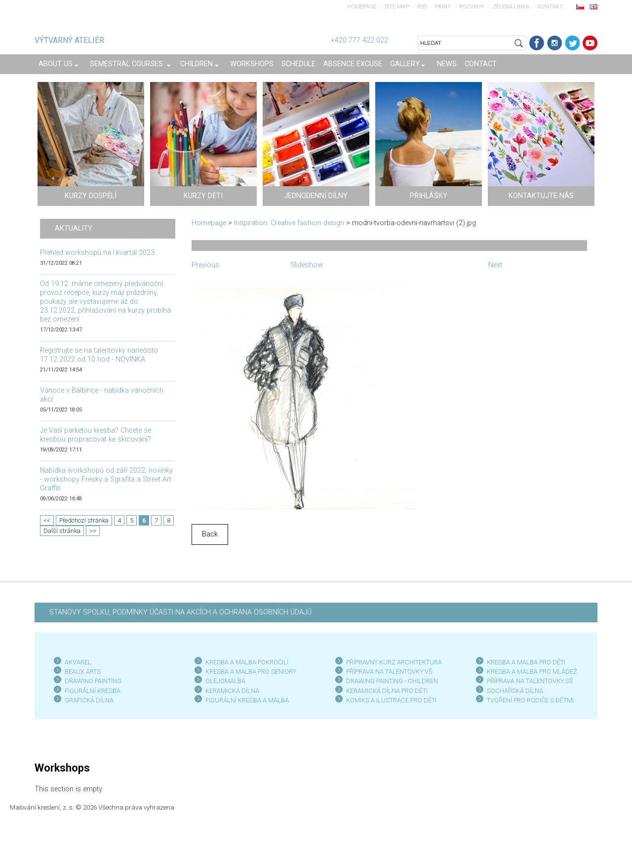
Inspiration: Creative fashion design (289, 223)
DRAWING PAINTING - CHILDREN (392, 681)
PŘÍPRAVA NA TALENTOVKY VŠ (389, 671)
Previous (205, 265)
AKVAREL (78, 662)
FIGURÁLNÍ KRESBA (92, 691)
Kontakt (550, 6)
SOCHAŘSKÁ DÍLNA (515, 691)
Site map (397, 6)
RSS (422, 6)
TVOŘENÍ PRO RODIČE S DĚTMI (530, 700)
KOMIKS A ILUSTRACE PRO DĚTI (391, 700)
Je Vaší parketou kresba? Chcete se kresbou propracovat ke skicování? (95, 435)
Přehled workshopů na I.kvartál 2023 (97, 252)
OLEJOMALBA (225, 681)
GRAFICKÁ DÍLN (87, 700)
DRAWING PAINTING (93, 681)
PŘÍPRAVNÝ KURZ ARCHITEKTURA (394, 662)
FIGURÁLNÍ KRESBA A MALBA (247, 700)
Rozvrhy (471, 6)
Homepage (361, 6)
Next (495, 265)
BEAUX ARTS (83, 671)
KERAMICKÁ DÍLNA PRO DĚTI (387, 691)
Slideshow (306, 265)
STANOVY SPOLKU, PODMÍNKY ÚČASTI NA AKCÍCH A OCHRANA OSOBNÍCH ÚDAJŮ (180, 612)
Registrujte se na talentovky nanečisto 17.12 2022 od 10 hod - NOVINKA (99, 355)
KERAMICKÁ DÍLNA (232, 691)
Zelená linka (511, 6)
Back (210, 534)
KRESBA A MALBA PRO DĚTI (526, 662)
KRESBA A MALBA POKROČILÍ (246, 662)
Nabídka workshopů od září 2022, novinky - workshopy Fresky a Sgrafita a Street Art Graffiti (106, 479)
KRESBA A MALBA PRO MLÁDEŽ (532, 671)
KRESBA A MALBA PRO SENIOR (249, 671)
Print (443, 6)
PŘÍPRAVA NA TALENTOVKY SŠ (530, 681)
